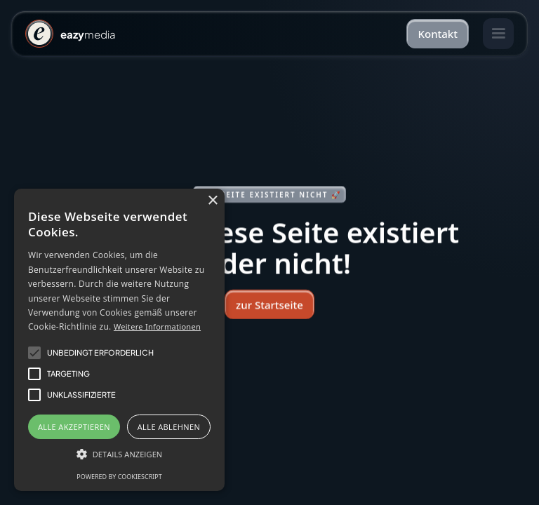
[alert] (119, 340)
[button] (498, 33)
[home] (70, 34)
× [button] (212, 201)
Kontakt (438, 34)
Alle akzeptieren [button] (74, 427)
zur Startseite (269, 304)
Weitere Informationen (157, 326)
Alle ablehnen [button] (169, 427)
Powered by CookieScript (118, 476)
